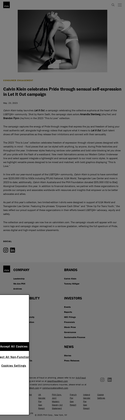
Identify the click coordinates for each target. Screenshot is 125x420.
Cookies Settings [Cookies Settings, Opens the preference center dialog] (13, 366)
